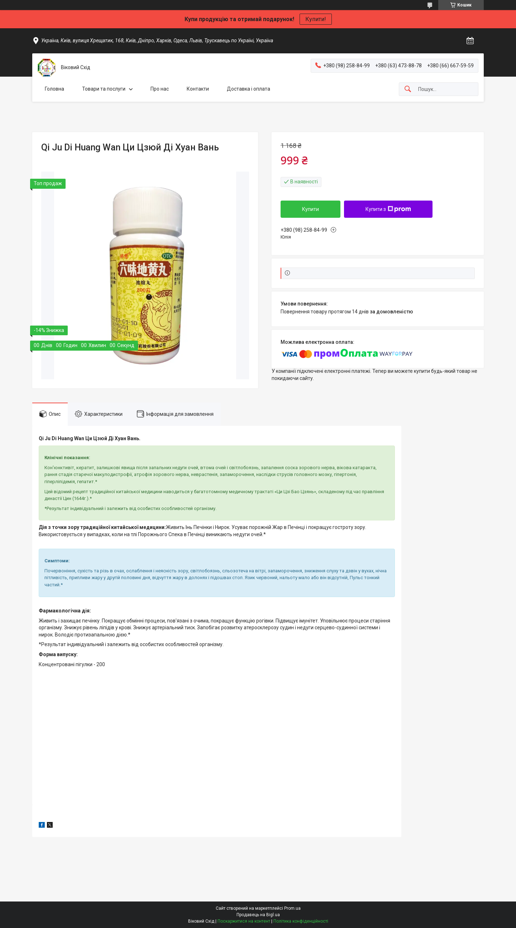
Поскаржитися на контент (244, 921)
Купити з (388, 209)
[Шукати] (408, 89)
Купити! (315, 19)
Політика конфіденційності (300, 921)
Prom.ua (292, 908)
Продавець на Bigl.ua (258, 914)
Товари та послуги (103, 89)
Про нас (159, 89)
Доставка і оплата (248, 89)
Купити (310, 209)
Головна (54, 89)
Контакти (198, 89)
